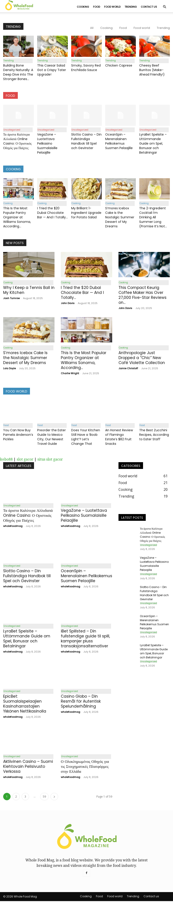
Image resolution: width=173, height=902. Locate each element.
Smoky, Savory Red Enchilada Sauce (86, 67)
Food (96, 7)
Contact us (149, 7)
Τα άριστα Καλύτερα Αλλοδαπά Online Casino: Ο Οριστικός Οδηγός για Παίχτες (17, 141)
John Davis (68, 303)
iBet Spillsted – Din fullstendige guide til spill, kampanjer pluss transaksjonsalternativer (85, 639)
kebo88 (6, 460)
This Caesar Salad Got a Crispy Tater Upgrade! (51, 70)
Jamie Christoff (128, 369)
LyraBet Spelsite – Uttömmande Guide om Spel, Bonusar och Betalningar (153, 143)
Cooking (83, 7)
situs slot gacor (50, 460)
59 (44, 797)
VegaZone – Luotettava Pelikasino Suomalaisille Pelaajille (47, 143)
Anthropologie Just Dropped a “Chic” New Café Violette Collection (141, 358)
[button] (164, 6)
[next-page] (54, 797)
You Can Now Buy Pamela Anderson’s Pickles (18, 435)
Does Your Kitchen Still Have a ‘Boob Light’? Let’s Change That (85, 437)
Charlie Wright (70, 374)
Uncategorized (11, 129)
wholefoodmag (13, 526)
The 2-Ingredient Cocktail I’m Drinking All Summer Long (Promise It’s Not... (153, 217)
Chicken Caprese (118, 65)
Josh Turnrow (11, 298)
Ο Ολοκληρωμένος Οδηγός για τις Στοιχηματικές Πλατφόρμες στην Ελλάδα (85, 767)
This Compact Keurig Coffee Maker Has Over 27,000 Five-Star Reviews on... (142, 295)
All (91, 28)
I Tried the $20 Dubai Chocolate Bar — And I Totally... (52, 213)
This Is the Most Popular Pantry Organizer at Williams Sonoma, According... (17, 217)
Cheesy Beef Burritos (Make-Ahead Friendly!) (152, 70)
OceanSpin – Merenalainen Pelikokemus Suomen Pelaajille (119, 141)
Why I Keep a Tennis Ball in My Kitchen (29, 290)
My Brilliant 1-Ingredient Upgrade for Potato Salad (86, 213)
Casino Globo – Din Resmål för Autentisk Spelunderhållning (81, 702)
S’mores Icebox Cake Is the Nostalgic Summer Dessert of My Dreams (119, 217)
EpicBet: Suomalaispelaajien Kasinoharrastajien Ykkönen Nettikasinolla (24, 704)
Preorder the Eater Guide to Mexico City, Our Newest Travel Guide (51, 437)
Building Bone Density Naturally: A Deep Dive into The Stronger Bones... (18, 72)
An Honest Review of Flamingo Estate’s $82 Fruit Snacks (119, 437)
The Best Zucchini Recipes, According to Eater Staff (154, 435)
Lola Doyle (9, 369)
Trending (131, 7)
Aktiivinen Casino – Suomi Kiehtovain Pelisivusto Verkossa (28, 767)
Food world (112, 7)
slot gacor (25, 460)
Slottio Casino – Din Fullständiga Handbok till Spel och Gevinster (86, 141)
